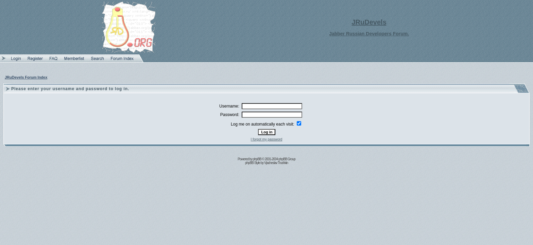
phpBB (257, 159)
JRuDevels (369, 22)
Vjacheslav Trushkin (276, 163)
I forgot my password (266, 139)
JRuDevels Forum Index (26, 77)
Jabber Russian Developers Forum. (369, 33)
